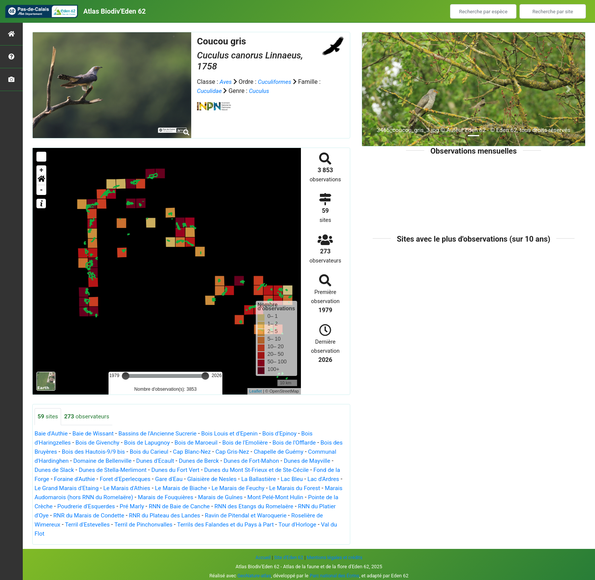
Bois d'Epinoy (290, 433)
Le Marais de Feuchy (312, 488)
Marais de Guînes (306, 497)
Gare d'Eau (225, 479)
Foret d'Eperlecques (179, 479)
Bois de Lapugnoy (152, 442)
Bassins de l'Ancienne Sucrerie (163, 433)
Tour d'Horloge (98, 534)
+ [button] (41, 170)
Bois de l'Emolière (254, 442)
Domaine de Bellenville (136, 461)
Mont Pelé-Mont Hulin (64, 506)
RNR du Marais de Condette (194, 515)
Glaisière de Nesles (270, 479)
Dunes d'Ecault (191, 461)
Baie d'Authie (52, 433)
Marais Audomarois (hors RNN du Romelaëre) (154, 497)
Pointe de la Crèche (124, 506)
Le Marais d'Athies (196, 488)
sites (48, 416)
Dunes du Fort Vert (216, 470)
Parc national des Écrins (335, 575)
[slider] (125, 376)
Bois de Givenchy (100, 442)
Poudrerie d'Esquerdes (185, 506)
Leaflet (255, 391)
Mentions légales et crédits (336, 557)
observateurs (88, 416)
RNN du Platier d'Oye (125, 515)
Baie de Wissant (95, 433)
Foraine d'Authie (126, 479)
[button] (41, 180)
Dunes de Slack (90, 470)
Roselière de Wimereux (131, 524)
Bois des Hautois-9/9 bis (107, 452)
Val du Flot (136, 534)
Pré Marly (232, 506)
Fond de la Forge (78, 479)
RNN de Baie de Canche (282, 506)
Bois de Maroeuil (202, 442)
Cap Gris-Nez (251, 452)
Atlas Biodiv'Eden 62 (114, 11)
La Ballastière (319, 479)
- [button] (41, 190)
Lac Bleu (46, 488)
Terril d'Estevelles (190, 524)
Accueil (261, 557)
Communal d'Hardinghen (68, 461)
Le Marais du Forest (61, 497)
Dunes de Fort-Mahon (292, 461)
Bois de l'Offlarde (305, 442)
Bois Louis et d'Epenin (238, 433)
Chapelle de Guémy (300, 452)
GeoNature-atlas (253, 575)
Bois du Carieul (165, 452)
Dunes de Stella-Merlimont (150, 470)
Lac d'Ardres (78, 488)
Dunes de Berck (237, 461)
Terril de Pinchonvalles (248, 524)
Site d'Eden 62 (287, 557)
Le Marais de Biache (253, 488)
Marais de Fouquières (249, 497)
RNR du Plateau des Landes (273, 515)
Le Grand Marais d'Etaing (133, 488)
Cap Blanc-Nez (210, 452)
